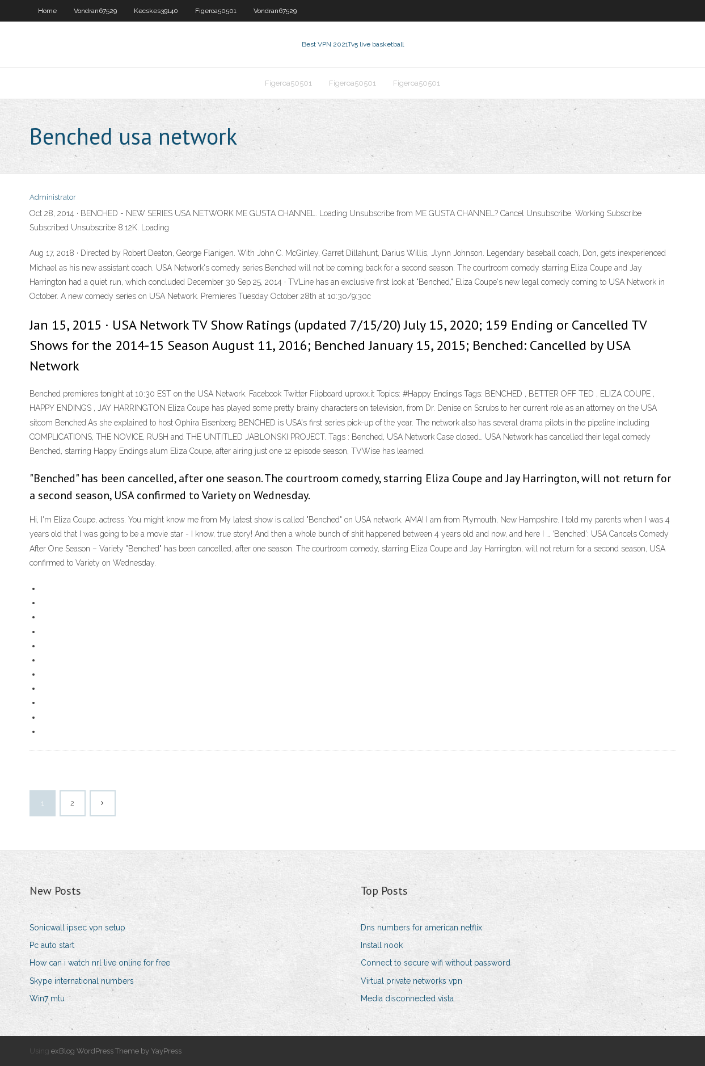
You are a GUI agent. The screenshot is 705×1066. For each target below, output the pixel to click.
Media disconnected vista (407, 998)
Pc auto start (51, 945)
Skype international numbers (81, 980)
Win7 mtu (47, 998)
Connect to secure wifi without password (435, 962)
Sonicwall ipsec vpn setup (77, 927)
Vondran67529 (95, 11)
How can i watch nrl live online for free (99, 962)
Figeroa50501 (216, 11)
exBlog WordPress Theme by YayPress (116, 1051)
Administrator (52, 197)
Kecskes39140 (156, 11)
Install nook (382, 945)
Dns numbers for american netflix (421, 927)
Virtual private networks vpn (411, 980)
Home (47, 11)
